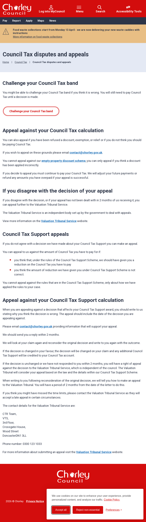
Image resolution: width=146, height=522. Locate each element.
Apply (29, 20)
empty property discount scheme (63, 160)
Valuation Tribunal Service (58, 221)
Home (6, 62)
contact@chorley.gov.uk (86, 152)
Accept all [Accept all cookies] (60, 509)
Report (16, 20)
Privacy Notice (35, 501)
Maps (41, 20)
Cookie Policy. (112, 499)
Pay (5, 20)
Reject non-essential (88, 509)
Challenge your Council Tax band (31, 111)
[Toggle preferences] (114, 510)
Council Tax (21, 62)
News (52, 20)
